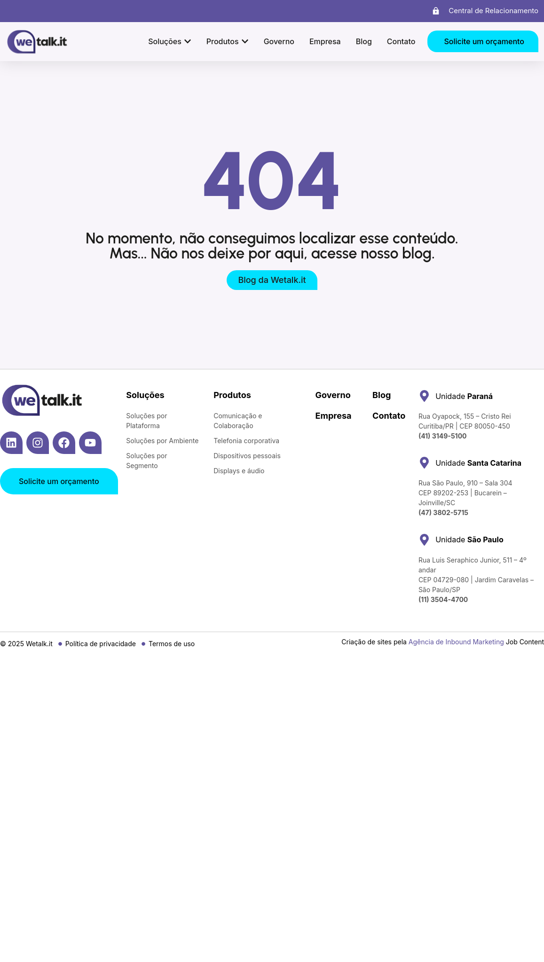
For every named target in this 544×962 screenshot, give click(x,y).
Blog (381, 395)
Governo (333, 395)
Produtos (232, 395)
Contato (388, 416)
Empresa (333, 416)
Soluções (145, 395)
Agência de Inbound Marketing (456, 642)
